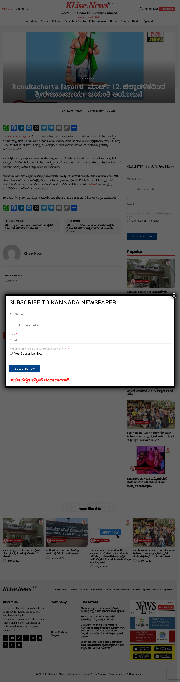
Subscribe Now (25, 368)
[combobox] (12, 325)
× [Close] (174, 295)
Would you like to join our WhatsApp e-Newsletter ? (39, 348)
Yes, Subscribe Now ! (28, 353)
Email (13, 334)
